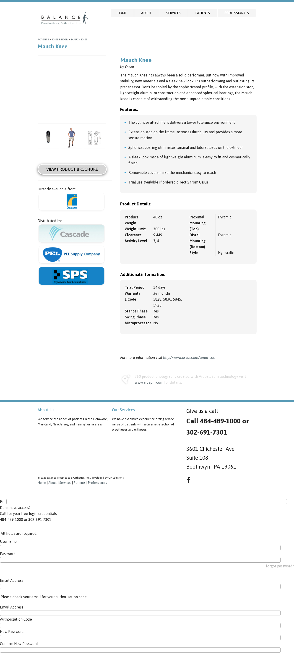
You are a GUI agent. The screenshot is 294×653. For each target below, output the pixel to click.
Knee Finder (60, 39)
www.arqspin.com (149, 382)
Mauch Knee (79, 39)
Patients (202, 13)
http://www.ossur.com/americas (189, 357)
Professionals (236, 13)
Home (122, 13)
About (146, 13)
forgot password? (280, 566)
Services (173, 13)
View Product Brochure (72, 169)
